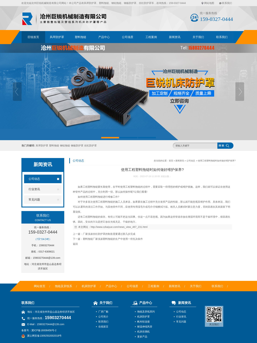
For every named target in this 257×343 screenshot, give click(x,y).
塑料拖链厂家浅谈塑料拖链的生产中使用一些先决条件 (113, 238)
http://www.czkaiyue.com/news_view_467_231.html (119, 227)
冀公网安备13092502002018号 (44, 335)
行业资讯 (181, 316)
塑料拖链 (104, 3)
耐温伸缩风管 (144, 326)
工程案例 (151, 37)
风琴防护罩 (90, 3)
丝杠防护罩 (145, 3)
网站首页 (39, 286)
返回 (75, 243)
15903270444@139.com (46, 257)
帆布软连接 (143, 321)
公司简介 (103, 316)
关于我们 (198, 37)
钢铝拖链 (116, 3)
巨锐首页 (33, 37)
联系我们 (227, 3)
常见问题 (181, 321)
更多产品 (142, 336)
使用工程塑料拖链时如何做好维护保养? (217, 160)
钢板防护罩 (130, 3)
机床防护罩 (89, 286)
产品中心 (104, 37)
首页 (171, 160)
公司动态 (191, 160)
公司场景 (127, 37)
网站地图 (209, 3)
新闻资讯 (174, 37)
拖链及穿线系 (63, 286)
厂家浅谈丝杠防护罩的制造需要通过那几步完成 (109, 233)
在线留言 (103, 326)
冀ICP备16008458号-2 (43, 330)
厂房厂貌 (103, 311)
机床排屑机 (143, 331)
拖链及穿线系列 (146, 311)
